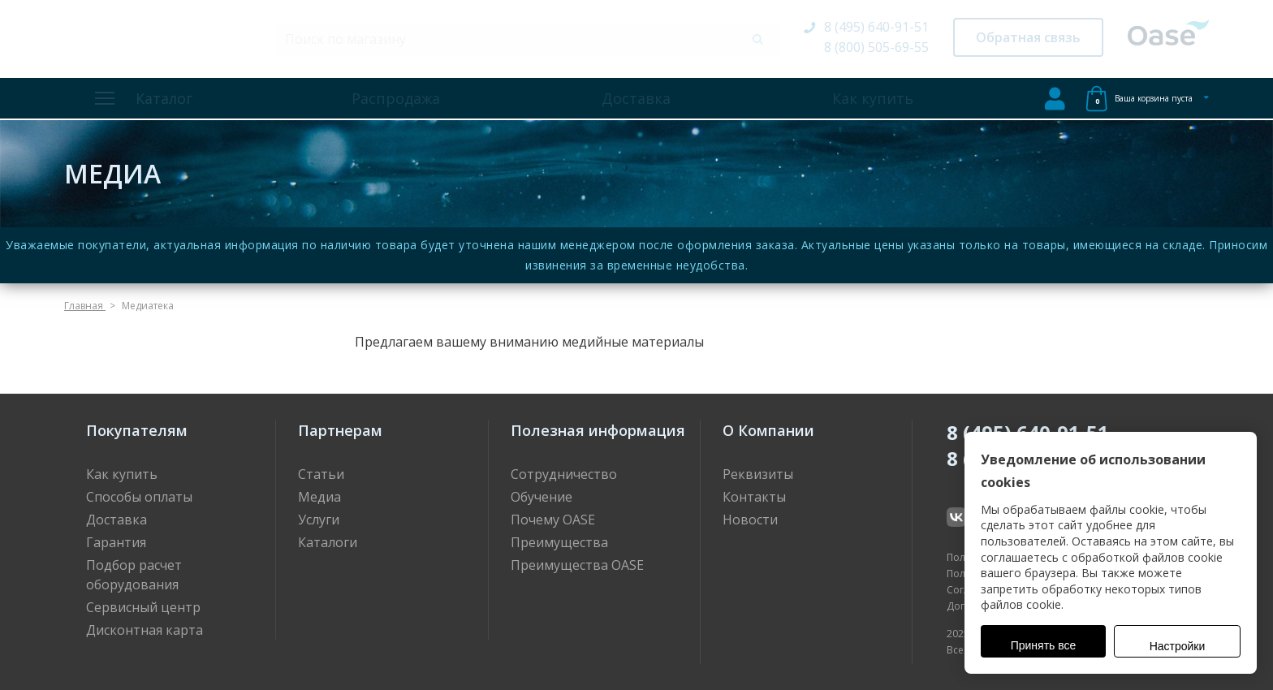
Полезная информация (598, 430)
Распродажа (396, 98)
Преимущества (559, 542)
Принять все (1044, 645)
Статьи (321, 474)
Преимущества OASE (577, 565)
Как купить (872, 98)
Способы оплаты (139, 497)
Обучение (541, 497)
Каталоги (327, 542)
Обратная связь (1028, 37)
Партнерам (340, 430)
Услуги (318, 519)
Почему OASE (553, 519)
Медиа (319, 497)
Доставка (636, 98)
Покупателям (137, 430)
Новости (750, 519)
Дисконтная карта (144, 630)
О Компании (768, 430)
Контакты (754, 497)
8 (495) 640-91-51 (876, 27)
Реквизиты (758, 474)
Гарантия (116, 542)
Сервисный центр (143, 607)
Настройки (1178, 646)
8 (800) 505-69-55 (876, 47)
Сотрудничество (564, 474)
